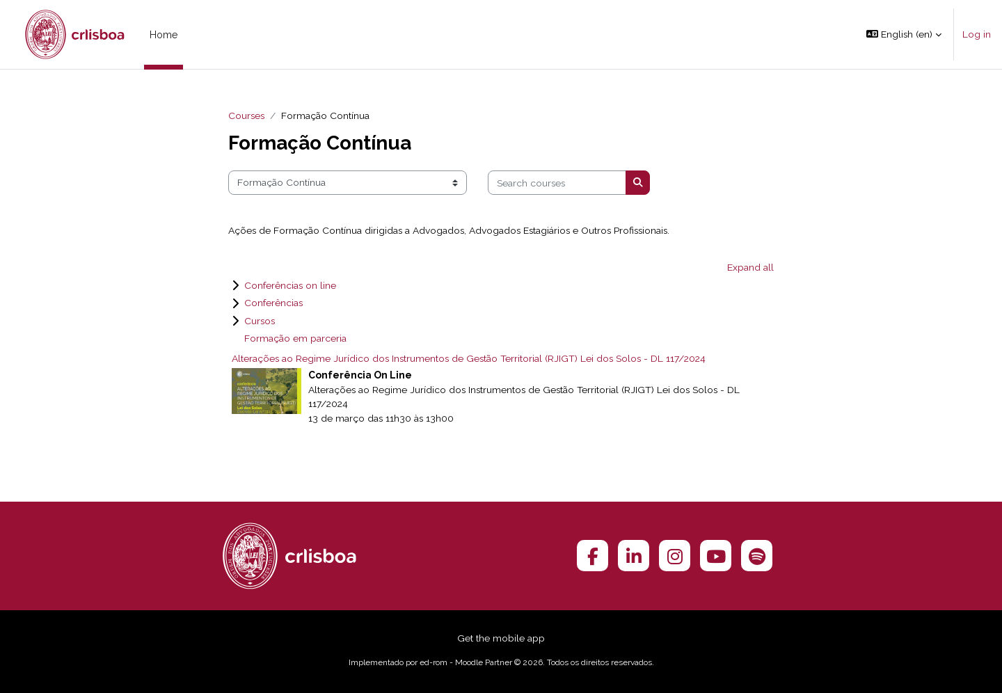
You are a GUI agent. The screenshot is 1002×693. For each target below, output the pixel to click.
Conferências (273, 302)
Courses (246, 115)
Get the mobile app (501, 638)
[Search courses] (557, 182)
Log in (976, 34)
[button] (904, 34)
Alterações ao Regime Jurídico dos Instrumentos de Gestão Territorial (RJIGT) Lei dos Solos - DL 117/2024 (469, 358)
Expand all (750, 267)
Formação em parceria (295, 338)
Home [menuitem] (163, 34)
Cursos (259, 320)
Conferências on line (290, 285)
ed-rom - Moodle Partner (466, 662)
